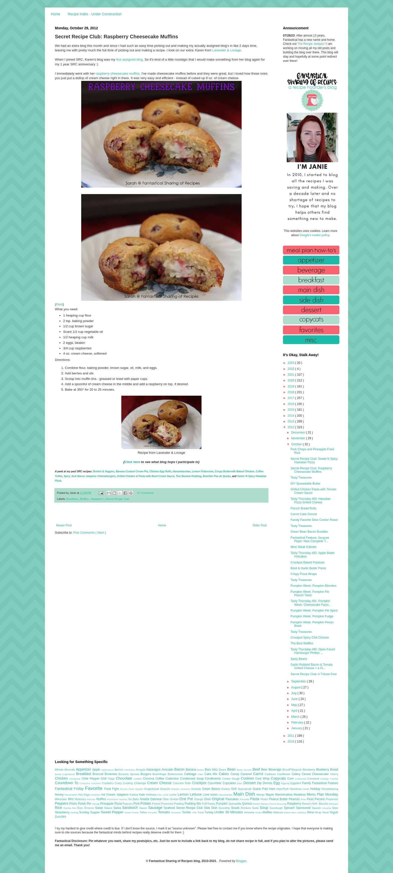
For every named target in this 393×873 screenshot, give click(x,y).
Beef (256, 769)
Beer (264, 769)
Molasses (81, 799)
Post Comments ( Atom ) (89, 532)
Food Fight (112, 789)
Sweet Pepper (113, 812)
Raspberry (97, 498)
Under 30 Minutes (229, 812)
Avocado (168, 769)
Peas (311, 799)
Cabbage (191, 774)
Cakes (225, 774)
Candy (235, 774)
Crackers (96, 783)
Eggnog (285, 783)
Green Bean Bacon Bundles (309, 531)
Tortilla (186, 812)
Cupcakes (230, 783)
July (294, 693)
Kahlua (134, 794)
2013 (291, 421)
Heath (306, 789)
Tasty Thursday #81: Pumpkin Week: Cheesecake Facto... (310, 602)
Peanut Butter (279, 799)
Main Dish (244, 794)
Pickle (82, 803)
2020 (291, 380)
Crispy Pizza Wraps (303, 574)
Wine (311, 812)
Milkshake (61, 799)
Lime (206, 794)
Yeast (326, 812)
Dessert (250, 783)
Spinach (290, 808)
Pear (304, 799)
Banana (191, 769)
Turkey (209, 812)
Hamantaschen (181, 471)
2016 (291, 404)
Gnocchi (165, 788)
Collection (172, 778)
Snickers (246, 807)
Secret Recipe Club (117, 498)
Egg (277, 783)
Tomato (164, 812)
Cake (201, 774)
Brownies (112, 774)
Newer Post (64, 525)
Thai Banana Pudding (188, 476)
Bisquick (297, 769)
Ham (272, 789)
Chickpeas (75, 778)
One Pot (186, 799)
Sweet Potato (132, 812)
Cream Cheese (160, 783)
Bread (334, 769)
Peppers (62, 803)
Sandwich (130, 808)
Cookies (248, 778)
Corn (291, 778)
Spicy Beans (298, 659)
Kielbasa (151, 794)
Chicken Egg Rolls (160, 471)
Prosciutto (167, 803)
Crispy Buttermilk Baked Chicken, (235, 471)
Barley (201, 769)
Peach (264, 799)
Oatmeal (156, 799)
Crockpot (200, 783)
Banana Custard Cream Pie (132, 471)
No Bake (134, 799)
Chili (104, 778)
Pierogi (96, 803)
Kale (142, 794)
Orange (199, 799)
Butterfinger (160, 774)
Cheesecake (321, 774)
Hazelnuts (296, 788)
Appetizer (84, 769)
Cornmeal (314, 778)
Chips (112, 778)
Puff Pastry (209, 803)
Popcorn (128, 803)
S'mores (89, 807)
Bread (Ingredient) (65, 774)
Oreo (208, 799)
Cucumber (215, 783)
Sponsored (304, 808)
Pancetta (245, 799)
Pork (136, 803)
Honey (60, 794)
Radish (257, 803)
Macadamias (226, 794)
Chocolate (124, 778)
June (295, 699)
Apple (96, 769)
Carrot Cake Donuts (303, 514)
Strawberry (62, 812)
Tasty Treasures (301, 477)
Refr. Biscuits (320, 803)
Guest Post (261, 789)
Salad (99, 808)
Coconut (149, 778)
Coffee (160, 778)
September (299, 681)
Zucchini (60, 816)
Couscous (85, 783)
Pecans (320, 799)
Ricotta (67, 808)
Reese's (307, 803)
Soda (256, 807)
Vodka (259, 812)
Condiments (213, 778)
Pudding (179, 803)
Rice (59, 808)
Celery (297, 774)
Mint (71, 799)
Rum (80, 807)
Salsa (118, 808)
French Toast (127, 789)
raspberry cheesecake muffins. (118, 73)
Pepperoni (332, 799)
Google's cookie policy (314, 235)
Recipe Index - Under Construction (95, 14)
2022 (291, 369)
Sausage (156, 808)
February (297, 722)
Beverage (275, 769)
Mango (261, 794)
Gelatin (139, 789)
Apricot (119, 769)
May (294, 705)
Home (55, 14)
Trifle (194, 812)
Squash (317, 807)
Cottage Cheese (329, 778)
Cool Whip (263, 778)
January (297, 728)
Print (59, 304)
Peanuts (295, 799)
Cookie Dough (231, 778)
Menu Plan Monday (322, 794)
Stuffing (74, 812)
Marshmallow (284, 794)
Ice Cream (108, 794)
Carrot (259, 774)
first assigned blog (129, 59)
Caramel (246, 774)
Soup (264, 808)
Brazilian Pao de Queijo (217, 476)
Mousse (91, 799)
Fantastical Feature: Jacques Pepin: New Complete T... (309, 539)
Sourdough (276, 807)
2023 (291, 363)
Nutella (145, 799)
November (298, 438)
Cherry (334, 774)
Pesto (73, 803)
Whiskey (302, 812)
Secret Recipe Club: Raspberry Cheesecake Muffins (311, 470)
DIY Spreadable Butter (305, 483)
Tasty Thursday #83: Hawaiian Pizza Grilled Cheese (310, 500)
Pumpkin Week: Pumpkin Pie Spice (314, 610)
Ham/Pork (282, 788)
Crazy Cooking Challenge (131, 783)
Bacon (180, 769)
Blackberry (309, 769)
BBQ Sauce (219, 769)
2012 (291, 427)
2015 (291, 409)
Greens (226, 788)
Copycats (279, 778)
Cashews (271, 774)
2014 (291, 415)
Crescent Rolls (182, 783)
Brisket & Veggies (103, 471)
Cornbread (301, 778)
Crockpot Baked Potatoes (307, 562)
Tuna (201, 812)
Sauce (143, 807)
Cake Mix (211, 774)
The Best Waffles (301, 643)
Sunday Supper (90, 812)
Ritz (74, 808)
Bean (232, 769)
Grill (234, 789)
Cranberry (108, 783)
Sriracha (327, 808)
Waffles (267, 812)
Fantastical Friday (70, 789)
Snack (236, 808)
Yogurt (334, 812)
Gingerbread (152, 788)
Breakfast (72, 498)
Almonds (70, 769)
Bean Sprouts (244, 769)
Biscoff (286, 769)
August (296, 687)
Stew (335, 807)
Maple (270, 794)
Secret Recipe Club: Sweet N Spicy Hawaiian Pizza (314, 460)
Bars (208, 769)
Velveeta (249, 812)
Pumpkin (222, 803)
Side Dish (211, 808)
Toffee (144, 812)
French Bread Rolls (303, 508)
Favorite (94, 788)
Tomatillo (153, 812)
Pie (89, 803)
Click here (132, 462)
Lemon (183, 794)
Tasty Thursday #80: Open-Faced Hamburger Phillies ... (312, 651)
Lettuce (196, 794)
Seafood (170, 808)
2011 (291, 736)
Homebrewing (329, 788)
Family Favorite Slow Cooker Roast (314, 520)
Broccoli (99, 774)
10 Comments (145, 492)
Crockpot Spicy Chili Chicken (309, 637)
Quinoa (247, 803)
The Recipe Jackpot (311, 44)
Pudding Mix (193, 803)
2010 (291, 741)
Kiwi (160, 794)
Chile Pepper (91, 778)
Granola (196, 788)
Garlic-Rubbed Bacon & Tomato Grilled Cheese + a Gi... (311, 666)
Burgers (146, 774)
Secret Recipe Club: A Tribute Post (313, 674)
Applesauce (108, 769)
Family (307, 783)
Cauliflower (284, 774)
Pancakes (232, 799)
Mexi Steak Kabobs (303, 547)
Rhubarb (333, 803)
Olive (166, 799)
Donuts (268, 783)
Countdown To (67, 783)
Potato (146, 803)
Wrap (318, 812)
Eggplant (296, 783)
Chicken (62, 778)
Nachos (123, 799)
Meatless (300, 794)
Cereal (307, 774)
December (298, 432)
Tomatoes (176, 812)
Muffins (84, 498)
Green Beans (211, 789)
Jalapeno (123, 794)
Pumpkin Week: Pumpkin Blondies (313, 586)
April (294, 710)
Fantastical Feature (325, 783)
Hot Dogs (84, 794)
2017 (291, 398)
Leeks (173, 794)
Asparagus (153, 769)
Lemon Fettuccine (203, 471)
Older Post (259, 525)
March (296, 716)
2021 (291, 374)
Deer (240, 783)
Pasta (255, 799)
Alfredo (59, 769)
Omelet (174, 799)
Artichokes (130, 769)
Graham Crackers (181, 789)
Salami (109, 807)
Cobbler (138, 778)
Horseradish (71, 794)
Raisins (265, 803)
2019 (291, 386)
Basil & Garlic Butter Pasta (308, 568)
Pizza (118, 803)
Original (218, 799)
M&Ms (214, 794)
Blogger (241, 861)
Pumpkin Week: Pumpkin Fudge (311, 616)
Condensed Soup (192, 778)
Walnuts (278, 812)
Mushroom (113, 799)
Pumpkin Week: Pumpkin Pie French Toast (309, 593)
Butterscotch (176, 774)
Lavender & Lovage (226, 50)
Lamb (166, 794)
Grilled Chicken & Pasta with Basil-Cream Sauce (145, 476)
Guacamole (245, 788)
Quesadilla (235, 803)
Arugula (141, 769)
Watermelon (290, 812)
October (297, 444)
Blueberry (323, 769)
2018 (291, 392)
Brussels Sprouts (129, 774)
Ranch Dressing (278, 803)
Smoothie (225, 807)
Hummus (96, 794)
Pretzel (156, 803)
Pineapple (107, 803)
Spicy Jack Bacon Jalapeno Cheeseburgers (90, 476)
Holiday (316, 789)
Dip (260, 783)
